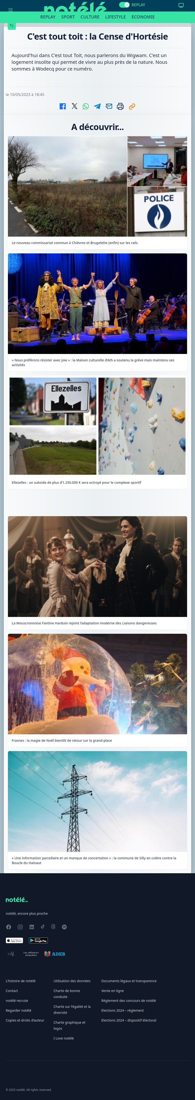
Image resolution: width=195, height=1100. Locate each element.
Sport (68, 17)
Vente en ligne (112, 990)
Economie (143, 17)
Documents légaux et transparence (129, 981)
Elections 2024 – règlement (122, 1010)
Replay (47, 17)
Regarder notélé (18, 1010)
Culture (90, 17)
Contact (12, 990)
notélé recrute (17, 1000)
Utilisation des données (72, 981)
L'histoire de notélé (21, 981)
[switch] (124, 5)
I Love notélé (64, 1038)
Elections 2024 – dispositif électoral (128, 1020)
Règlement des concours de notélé (128, 1000)
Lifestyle (115, 17)
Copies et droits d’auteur (25, 1020)
